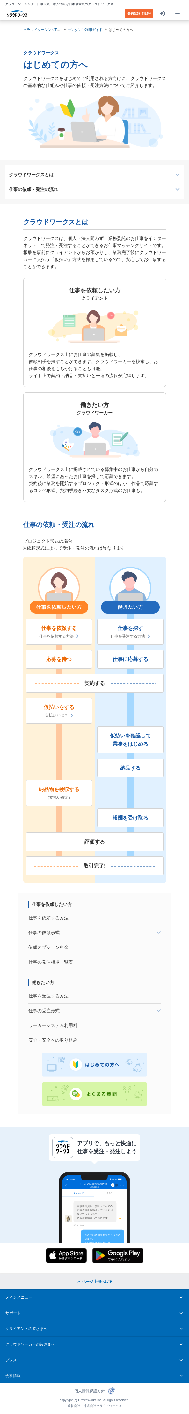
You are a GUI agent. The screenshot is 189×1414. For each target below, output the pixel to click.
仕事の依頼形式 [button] (94, 932)
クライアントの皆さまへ (94, 1328)
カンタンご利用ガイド (85, 30)
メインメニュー (94, 1297)
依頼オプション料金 (48, 947)
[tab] (94, 932)
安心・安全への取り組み (52, 1040)
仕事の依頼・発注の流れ (33, 189)
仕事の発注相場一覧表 (50, 962)
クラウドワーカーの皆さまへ (94, 1344)
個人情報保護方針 (89, 1391)
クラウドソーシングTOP (42, 30)
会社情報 (94, 1375)
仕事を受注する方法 (130, 636)
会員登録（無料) (139, 13)
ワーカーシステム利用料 (52, 1025)
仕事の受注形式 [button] (94, 1010)
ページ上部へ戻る (94, 1281)
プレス (94, 1360)
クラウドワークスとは (31, 174)
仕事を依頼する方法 (59, 636)
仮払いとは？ (59, 715)
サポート (94, 1313)
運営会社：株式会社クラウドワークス (95, 1406)
